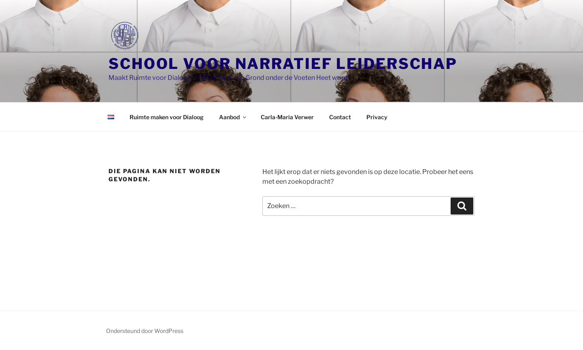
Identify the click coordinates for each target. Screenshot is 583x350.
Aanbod (233, 117)
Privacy (376, 117)
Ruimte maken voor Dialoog (167, 117)
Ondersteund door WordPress (144, 330)
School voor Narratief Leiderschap (283, 64)
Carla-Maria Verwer (287, 117)
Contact (340, 117)
